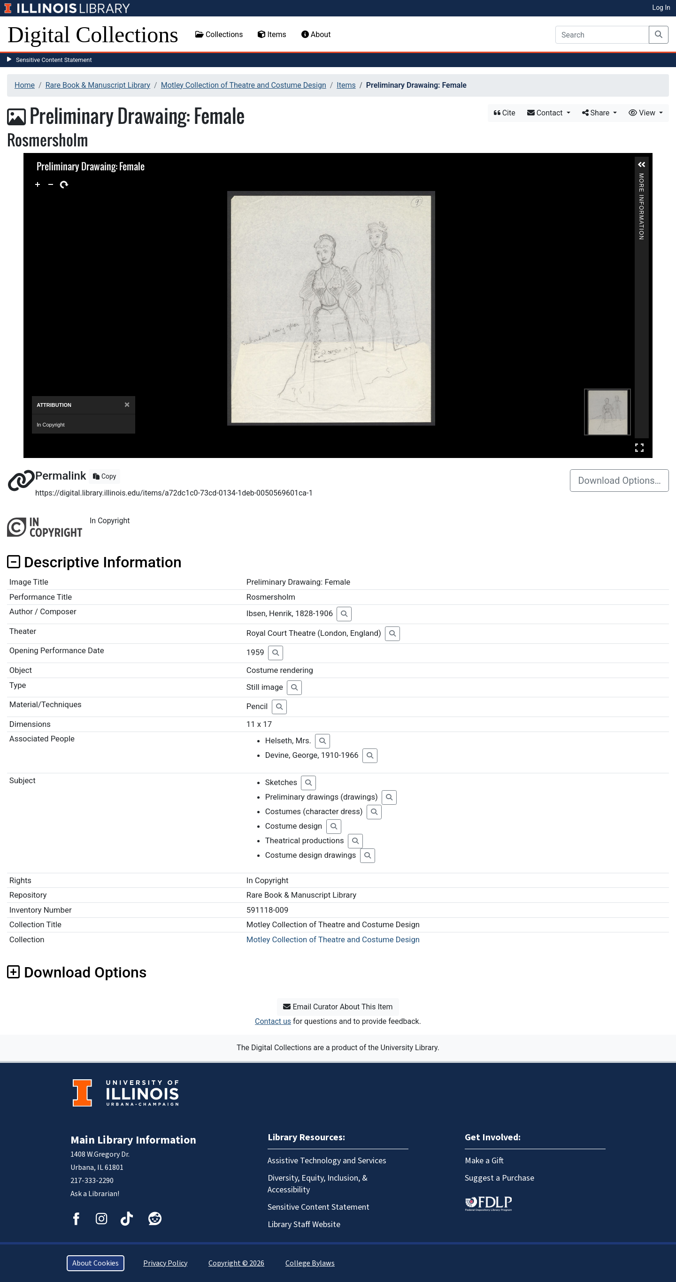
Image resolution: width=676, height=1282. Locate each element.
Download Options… (619, 480)
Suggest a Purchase (499, 1178)
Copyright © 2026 (236, 1263)
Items (272, 34)
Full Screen (639, 447)
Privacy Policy (165, 1263)
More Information (641, 177)
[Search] (602, 35)
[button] (641, 164)
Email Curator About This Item (337, 1006)
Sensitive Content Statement (54, 59)
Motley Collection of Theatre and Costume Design (243, 85)
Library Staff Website (304, 1224)
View (643, 112)
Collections (219, 34)
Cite (504, 112)
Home (25, 85)
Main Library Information (133, 1140)
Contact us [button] (273, 1021)
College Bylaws (310, 1263)
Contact (546, 112)
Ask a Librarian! (94, 1194)
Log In (661, 7)
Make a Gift (484, 1161)
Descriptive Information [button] (94, 562)
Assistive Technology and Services (327, 1161)
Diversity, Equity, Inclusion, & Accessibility (318, 1184)
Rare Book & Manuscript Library (98, 85)
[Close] (127, 405)
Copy (104, 476)
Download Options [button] (76, 972)
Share (597, 112)
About (316, 34)
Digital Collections (93, 34)
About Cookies (95, 1263)
